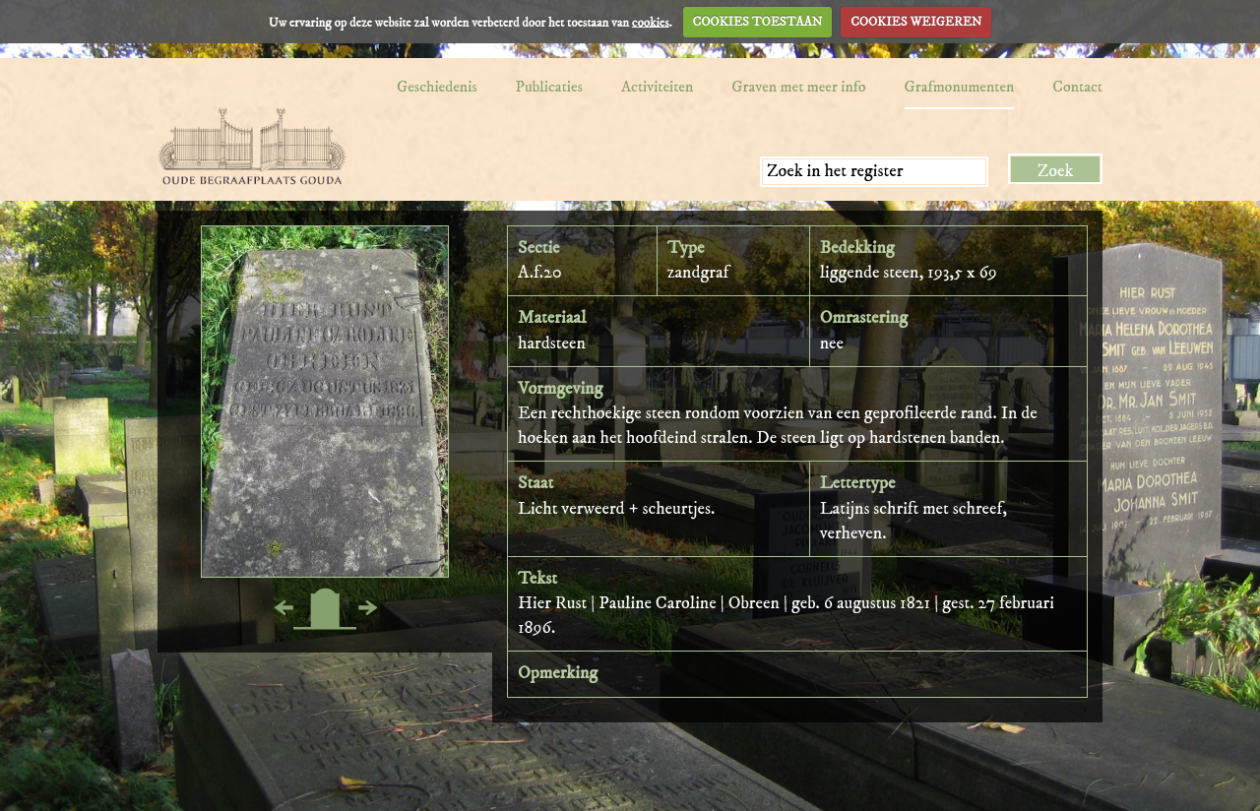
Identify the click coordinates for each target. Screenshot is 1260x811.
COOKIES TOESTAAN (758, 22)
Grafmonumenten (960, 86)
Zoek (1056, 171)
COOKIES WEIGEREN (915, 22)
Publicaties (549, 86)
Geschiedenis (437, 86)
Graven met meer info (798, 86)
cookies (650, 22)
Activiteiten (657, 86)
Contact (1077, 86)
